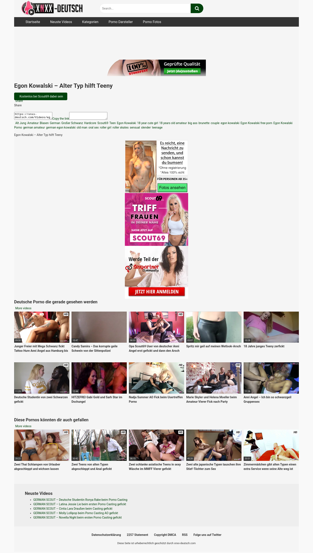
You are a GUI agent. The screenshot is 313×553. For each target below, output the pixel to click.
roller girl (105, 128)
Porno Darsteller (121, 22)
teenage (157, 128)
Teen (112, 124)
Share (19, 101)
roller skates (120, 128)
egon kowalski (229, 124)
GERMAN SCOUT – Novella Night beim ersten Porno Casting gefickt (77, 518)
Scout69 (102, 124)
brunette (204, 124)
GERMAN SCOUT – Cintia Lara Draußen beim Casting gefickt (72, 510)
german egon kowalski (60, 128)
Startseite (33, 22)
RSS (185, 536)
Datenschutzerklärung (106, 536)
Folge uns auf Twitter (207, 536)
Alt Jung (20, 124)
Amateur (33, 124)
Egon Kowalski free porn (256, 124)
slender (145, 128)
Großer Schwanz (72, 124)
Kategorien (90, 22)
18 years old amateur (172, 124)
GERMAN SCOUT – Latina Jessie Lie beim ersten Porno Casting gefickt (79, 505)
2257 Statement (137, 536)
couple (215, 124)
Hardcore (89, 124)
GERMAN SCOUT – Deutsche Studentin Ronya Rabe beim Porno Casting (80, 501)
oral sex (93, 128)
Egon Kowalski (126, 124)
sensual (134, 128)
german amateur (33, 128)
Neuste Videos (61, 22)
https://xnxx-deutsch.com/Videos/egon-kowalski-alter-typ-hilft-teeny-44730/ (35, 116)
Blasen (44, 124)
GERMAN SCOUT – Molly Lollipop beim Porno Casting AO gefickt (75, 514)
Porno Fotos (152, 22)
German (54, 124)
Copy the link (65, 120)
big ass (192, 124)
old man (81, 128)
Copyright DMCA (165, 536)
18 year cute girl (147, 124)
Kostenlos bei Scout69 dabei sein (41, 96)
